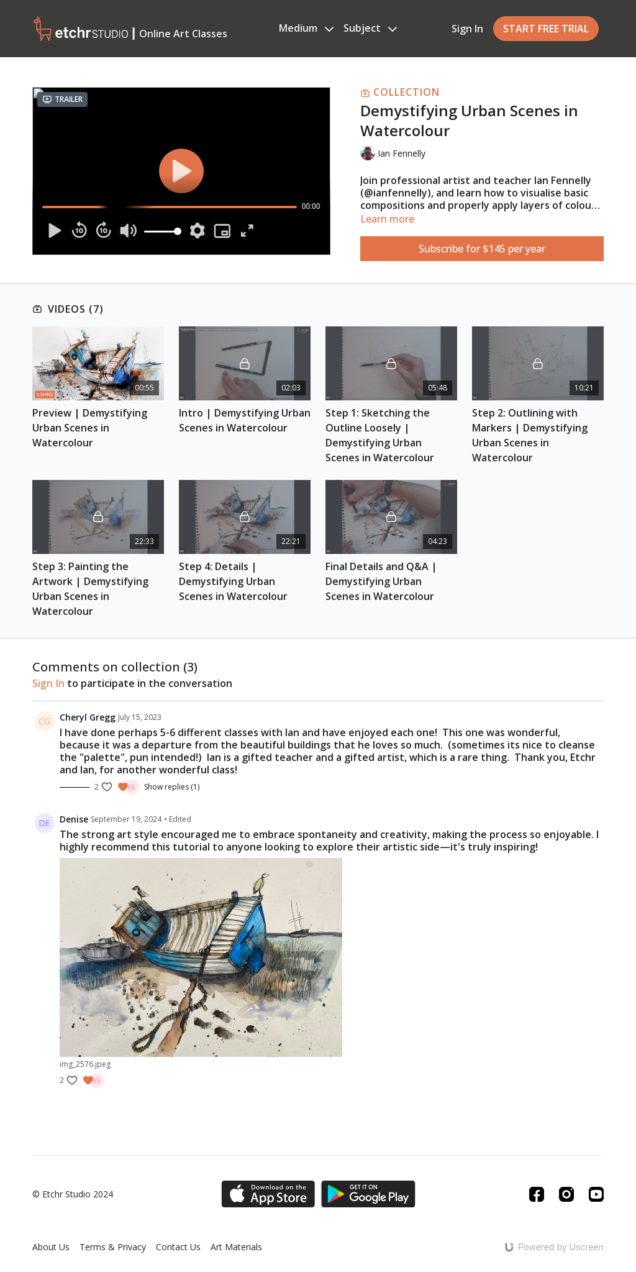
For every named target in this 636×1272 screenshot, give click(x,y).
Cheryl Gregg (88, 717)
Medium (306, 28)
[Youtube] (596, 1194)
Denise (74, 819)
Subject (370, 28)
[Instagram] (566, 1194)
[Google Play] (368, 1194)
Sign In (467, 28)
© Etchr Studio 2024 (72, 1194)
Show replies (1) (171, 787)
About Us (51, 1247)
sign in (48, 683)
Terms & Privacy (113, 1247)
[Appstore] (268, 1194)
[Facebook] (536, 1194)
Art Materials (236, 1247)
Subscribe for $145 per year (482, 249)
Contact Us (178, 1247)
